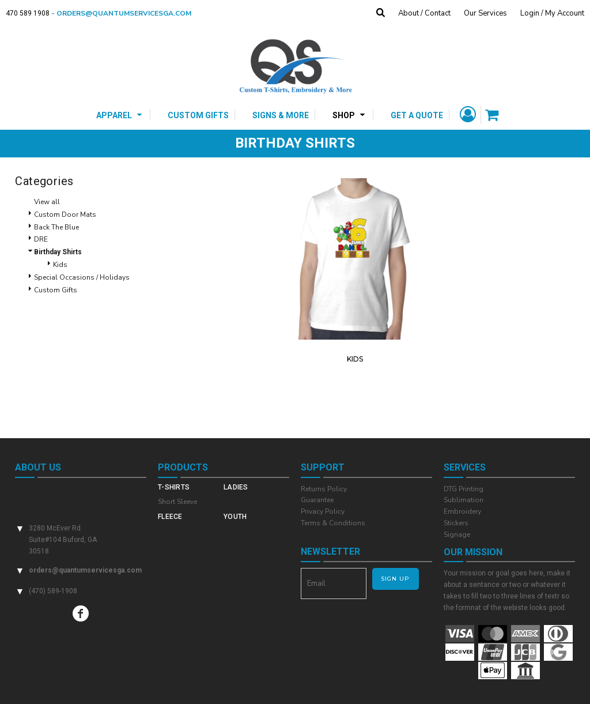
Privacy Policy (323, 511)
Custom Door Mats (65, 214)
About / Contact (424, 13)
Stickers (456, 523)
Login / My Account (552, 13)
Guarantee (317, 500)
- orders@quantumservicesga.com (124, 13)
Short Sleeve (177, 501)
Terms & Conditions (333, 523)
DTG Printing (463, 489)
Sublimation (463, 500)
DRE (41, 239)
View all (47, 201)
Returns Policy (324, 489)
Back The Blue (56, 227)
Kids (60, 264)
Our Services (485, 13)
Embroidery (462, 511)
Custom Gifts (55, 290)
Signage (457, 534)
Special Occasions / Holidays (82, 277)
